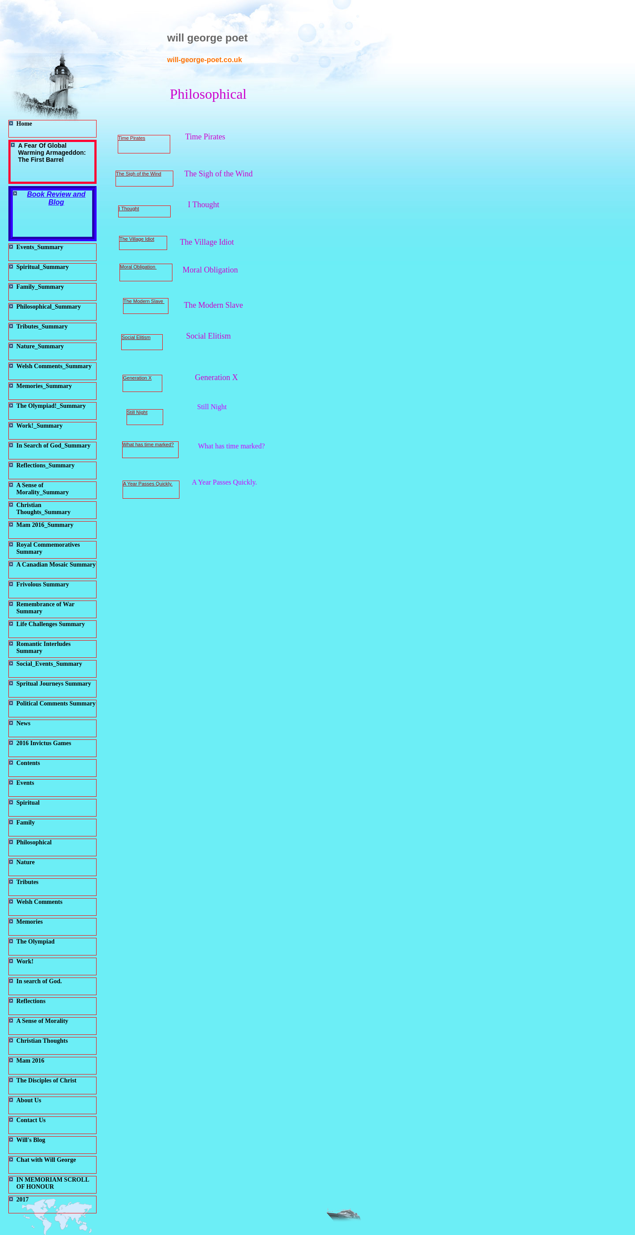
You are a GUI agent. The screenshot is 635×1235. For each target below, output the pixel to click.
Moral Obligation (138, 266)
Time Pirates (131, 138)
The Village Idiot (137, 239)
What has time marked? (148, 444)
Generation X (137, 378)
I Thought (129, 208)
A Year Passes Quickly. (147, 483)
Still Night (137, 412)
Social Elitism (136, 337)
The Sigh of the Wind (138, 173)
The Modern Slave (143, 301)
